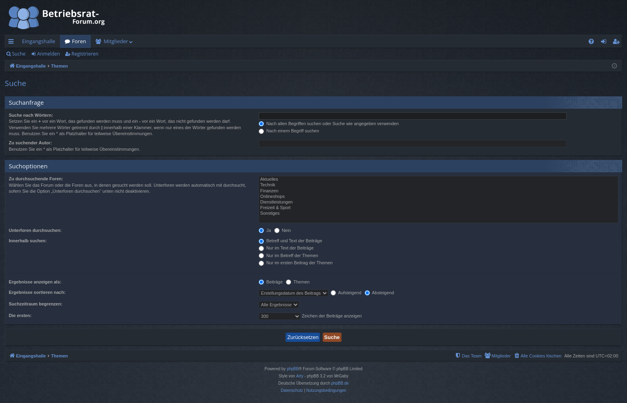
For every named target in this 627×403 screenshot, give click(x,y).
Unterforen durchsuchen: (35, 230)
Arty (300, 376)
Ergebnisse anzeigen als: (35, 281)
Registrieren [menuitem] (617, 43)
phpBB (293, 369)
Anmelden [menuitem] (606, 43)
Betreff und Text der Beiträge (290, 240)
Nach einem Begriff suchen (289, 130)
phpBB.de (340, 383)
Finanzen (438, 191)
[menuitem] (591, 41)
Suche (19, 53)
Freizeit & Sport (438, 208)
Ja (265, 230)
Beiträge (271, 281)
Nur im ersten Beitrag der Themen (296, 262)
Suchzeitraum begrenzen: (35, 303)
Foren (79, 41)
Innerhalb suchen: (28, 240)
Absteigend (379, 292)
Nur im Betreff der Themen (288, 255)
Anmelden (48, 53)
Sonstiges (438, 213)
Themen (298, 281)
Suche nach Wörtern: (31, 115)
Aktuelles (438, 179)
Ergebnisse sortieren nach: (37, 292)
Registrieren (85, 53)
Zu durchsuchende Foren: (36, 178)
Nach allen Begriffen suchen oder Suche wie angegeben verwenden (329, 123)
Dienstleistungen (438, 202)
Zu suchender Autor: (30, 142)
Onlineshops (438, 197)
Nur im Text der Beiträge (286, 247)
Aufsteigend (346, 292)
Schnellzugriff (12, 43)
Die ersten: (20, 315)
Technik (438, 185)
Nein (282, 230)
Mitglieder (116, 41)
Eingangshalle (38, 41)
